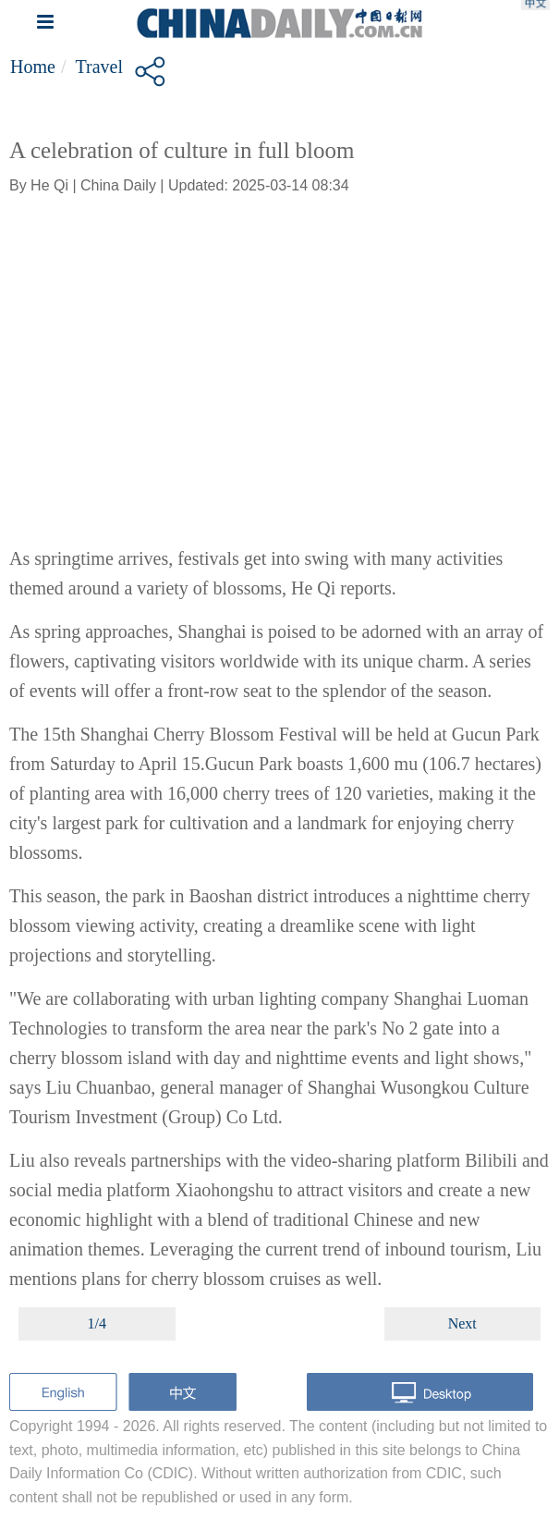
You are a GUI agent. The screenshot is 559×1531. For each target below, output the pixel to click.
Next (462, 1323)
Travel (98, 66)
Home (32, 66)
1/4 (97, 1323)
